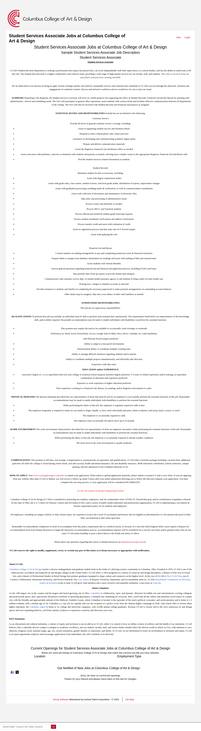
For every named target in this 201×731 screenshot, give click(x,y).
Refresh (144, 699)
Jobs (178, 37)
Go (53, 727)
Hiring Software (61, 699)
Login (187, 37)
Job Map (129, 699)
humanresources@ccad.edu (133, 542)
